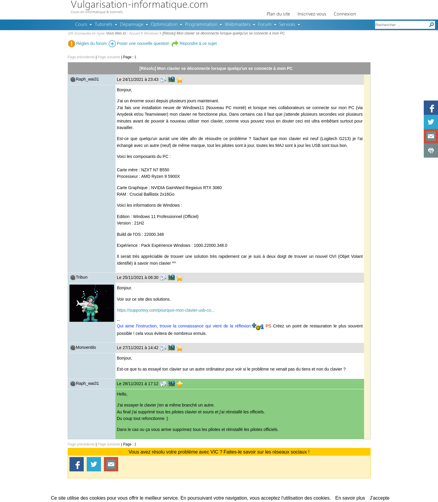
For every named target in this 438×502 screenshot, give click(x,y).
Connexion (345, 14)
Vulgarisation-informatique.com (139, 5)
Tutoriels (104, 24)
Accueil (134, 33)
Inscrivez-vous (312, 14)
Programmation (201, 24)
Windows (151, 33)
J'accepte (380, 498)
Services (287, 24)
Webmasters (238, 24)
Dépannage (131, 24)
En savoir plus (350, 498)
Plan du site (278, 14)
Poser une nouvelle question (139, 43)
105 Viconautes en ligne (86, 33)
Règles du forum (87, 43)
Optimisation (164, 24)
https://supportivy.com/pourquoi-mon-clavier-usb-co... (166, 310)
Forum (265, 24)
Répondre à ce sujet (194, 43)
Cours (81, 24)
